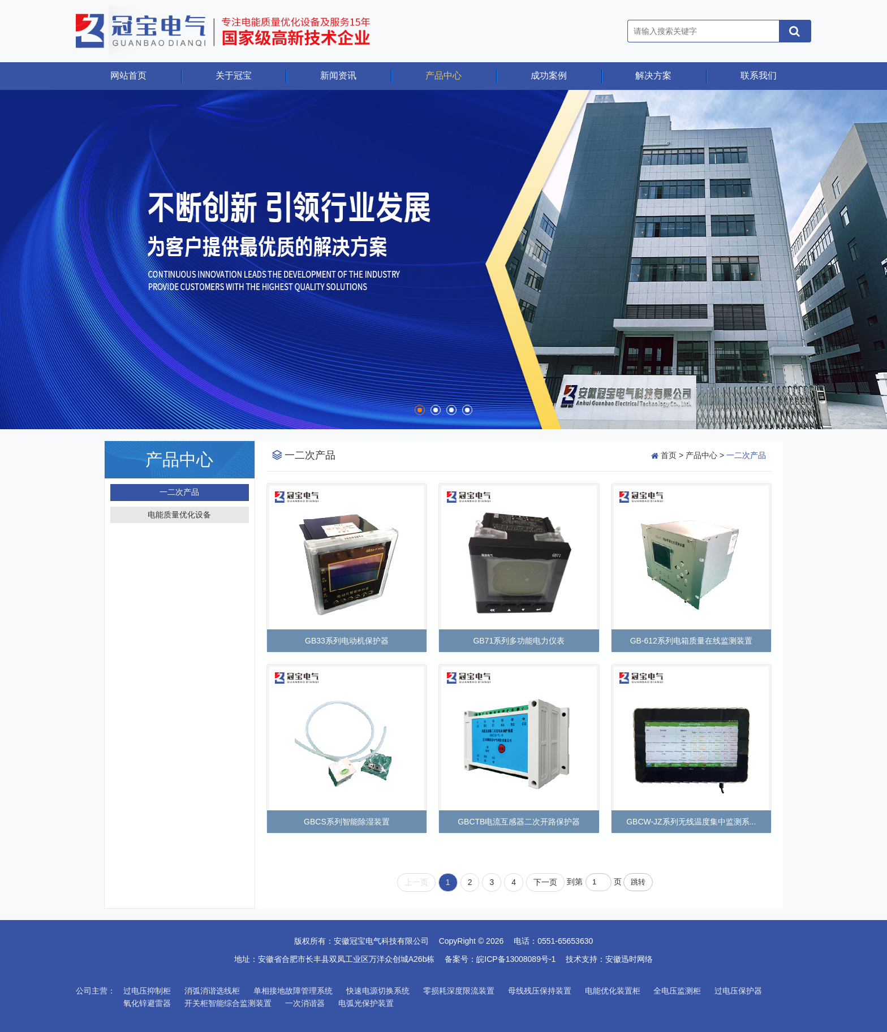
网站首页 (128, 75)
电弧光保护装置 (366, 1003)
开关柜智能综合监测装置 (228, 1003)
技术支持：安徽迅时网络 (609, 959)
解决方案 (653, 75)
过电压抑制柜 (147, 990)
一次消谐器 (305, 1003)
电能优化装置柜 (612, 990)
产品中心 (443, 75)
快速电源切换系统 (378, 990)
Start (5, 414)
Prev (21, 259)
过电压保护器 (738, 990)
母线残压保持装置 (539, 990)
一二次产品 (179, 491)
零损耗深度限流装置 (458, 990)
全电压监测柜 (677, 990)
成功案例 (549, 75)
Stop (14, 414)
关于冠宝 (234, 75)
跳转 (638, 882)
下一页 (545, 882)
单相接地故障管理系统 (293, 990)
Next (866, 259)
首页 (669, 455)
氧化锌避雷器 (147, 1003)
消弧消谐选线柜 (212, 990)
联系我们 (758, 75)
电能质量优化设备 (179, 514)
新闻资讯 (338, 75)
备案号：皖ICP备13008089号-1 (504, 959)
